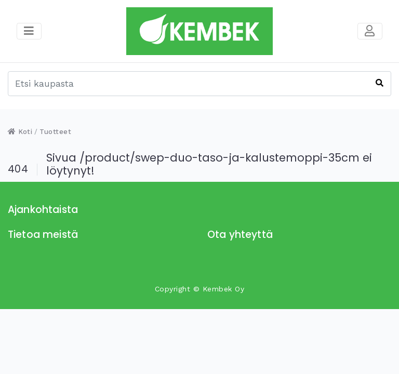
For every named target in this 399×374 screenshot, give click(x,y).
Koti (20, 132)
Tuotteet (55, 132)
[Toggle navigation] (369, 31)
